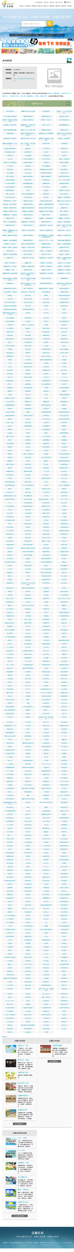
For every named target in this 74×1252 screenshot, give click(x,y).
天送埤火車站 (65, 93)
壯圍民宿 (23, 29)
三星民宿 (46, 29)
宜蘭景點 (63, 6)
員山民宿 (28, 29)
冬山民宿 (63, 29)
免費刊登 (46, 2)
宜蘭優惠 (51, 6)
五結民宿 (57, 29)
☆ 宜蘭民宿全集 (59, 35)
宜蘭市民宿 (35, 29)
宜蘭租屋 (27, 6)
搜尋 (50, 24)
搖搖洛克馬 (43, 96)
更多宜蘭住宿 (20, 1124)
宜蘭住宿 (21, 6)
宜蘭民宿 (7, 4)
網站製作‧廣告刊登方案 (56, 2)
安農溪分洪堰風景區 (53, 93)
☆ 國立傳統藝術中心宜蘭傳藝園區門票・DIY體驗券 (24, 35)
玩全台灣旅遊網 (38, 2)
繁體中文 (68, 2)
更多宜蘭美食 (55, 1061)
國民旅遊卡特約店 (23, 31)
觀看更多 (4, 1037)
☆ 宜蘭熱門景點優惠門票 (47, 35)
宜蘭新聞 (57, 6)
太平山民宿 (8, 31)
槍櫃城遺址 (30, 96)
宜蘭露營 (33, 6)
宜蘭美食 (45, 6)
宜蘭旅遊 (39, 6)
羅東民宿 (41, 29)
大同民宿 (52, 29)
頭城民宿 (11, 29)
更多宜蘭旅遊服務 (20, 1216)
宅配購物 (69, 6)
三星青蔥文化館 (13, 96)
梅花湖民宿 (15, 31)
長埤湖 (37, 96)
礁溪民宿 (17, 29)
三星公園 (22, 96)
